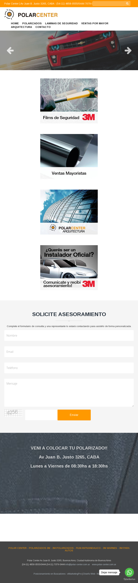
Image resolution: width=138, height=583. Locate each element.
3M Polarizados (63, 548)
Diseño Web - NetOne (94, 574)
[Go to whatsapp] (129, 572)
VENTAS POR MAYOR (94, 23)
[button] (131, 9)
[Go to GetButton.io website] (129, 579)
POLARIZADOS (32, 23)
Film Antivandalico (88, 548)
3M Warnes (110, 548)
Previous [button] (9, 50)
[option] (69, 50)
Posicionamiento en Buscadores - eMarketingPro (58, 574)
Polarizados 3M (39, 548)
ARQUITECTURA (21, 27)
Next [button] (128, 50)
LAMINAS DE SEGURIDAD (61, 23)
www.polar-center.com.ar (104, 564)
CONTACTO (43, 27)
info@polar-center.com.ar (77, 564)
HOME (15, 23)
